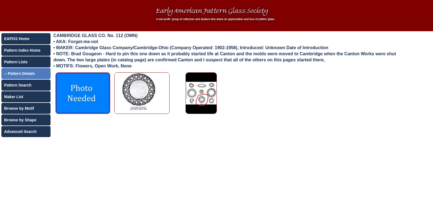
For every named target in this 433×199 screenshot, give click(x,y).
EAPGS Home (17, 38)
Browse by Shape (20, 120)
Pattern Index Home (22, 50)
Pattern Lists (16, 62)
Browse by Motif (19, 108)
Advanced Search (20, 131)
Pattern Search (17, 85)
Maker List (13, 97)
